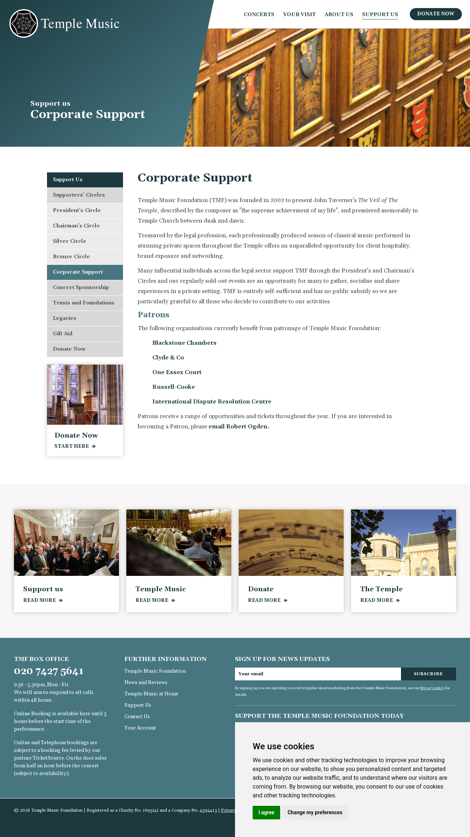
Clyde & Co (168, 357)
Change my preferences (315, 812)
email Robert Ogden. (239, 426)
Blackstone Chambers (184, 343)
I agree (266, 812)
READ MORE (39, 600)
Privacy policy (432, 688)
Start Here (71, 446)
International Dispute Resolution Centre (211, 401)
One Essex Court (177, 372)
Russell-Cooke (173, 387)
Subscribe (428, 674)
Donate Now (436, 14)
